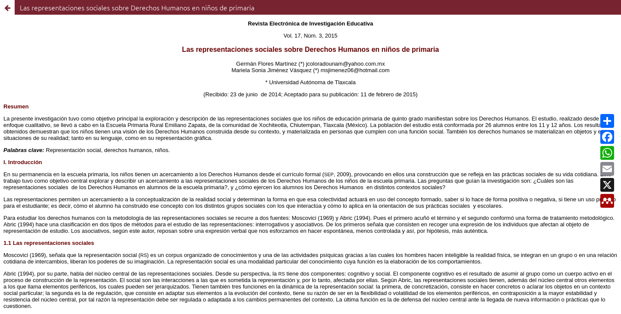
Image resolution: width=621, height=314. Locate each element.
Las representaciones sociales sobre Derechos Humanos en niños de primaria (137, 7)
